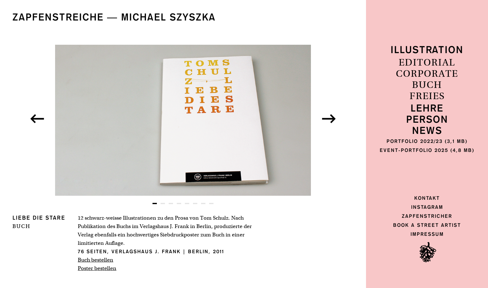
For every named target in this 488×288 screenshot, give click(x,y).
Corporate (427, 74)
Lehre (427, 108)
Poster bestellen (97, 268)
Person (427, 119)
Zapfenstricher (427, 216)
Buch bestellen (95, 259)
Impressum (427, 234)
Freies (427, 96)
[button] (37, 118)
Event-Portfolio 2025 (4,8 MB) (427, 150)
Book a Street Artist (427, 225)
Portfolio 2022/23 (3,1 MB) (427, 141)
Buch (427, 85)
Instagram (427, 207)
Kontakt (427, 198)
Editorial (427, 62)
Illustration (427, 50)
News (427, 131)
